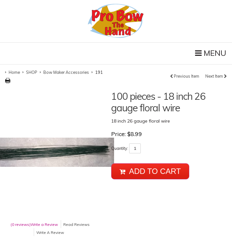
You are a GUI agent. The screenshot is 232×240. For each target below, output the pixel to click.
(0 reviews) (21, 224)
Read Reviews (76, 224)
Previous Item (184, 76)
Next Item (216, 76)
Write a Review (44, 224)
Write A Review (50, 232)
